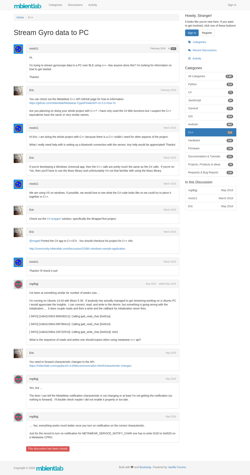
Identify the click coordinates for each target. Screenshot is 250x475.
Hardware (210, 140)
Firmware (210, 148)
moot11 (33, 48)
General (210, 108)
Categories (55, 4)
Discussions (75, 4)
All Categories (210, 76)
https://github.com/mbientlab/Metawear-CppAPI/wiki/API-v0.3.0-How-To (72, 103)
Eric (31, 90)
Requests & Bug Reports (210, 172)
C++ (173, 49)
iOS (210, 116)
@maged (34, 240)
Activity (92, 4)
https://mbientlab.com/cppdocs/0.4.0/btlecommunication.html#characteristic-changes (80, 365)
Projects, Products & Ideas (210, 164)
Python (210, 84)
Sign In (232, 4)
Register (207, 32)
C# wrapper (54, 218)
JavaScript (210, 100)
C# (210, 92)
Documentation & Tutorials (210, 156)
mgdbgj (33, 283)
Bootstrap (145, 467)
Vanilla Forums (177, 467)
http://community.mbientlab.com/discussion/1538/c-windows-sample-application (77, 248)
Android (210, 124)
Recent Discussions (202, 50)
